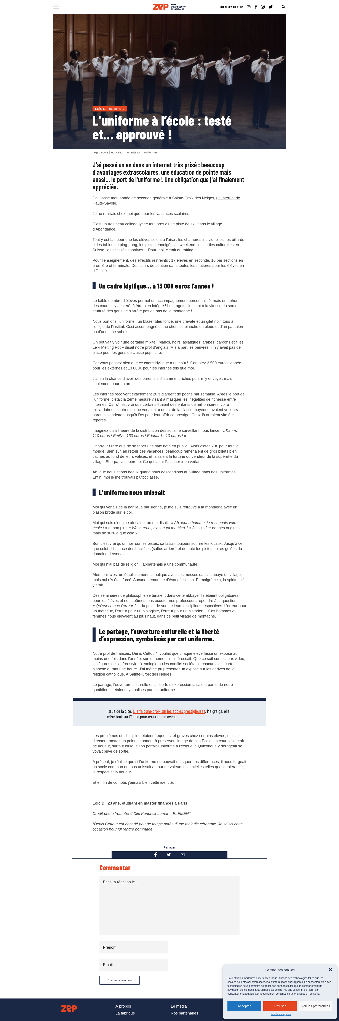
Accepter (244, 1006)
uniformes (150, 152)
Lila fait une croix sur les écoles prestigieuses (169, 711)
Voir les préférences (315, 1006)
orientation (134, 152)
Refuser (280, 1006)
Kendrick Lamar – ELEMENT (166, 813)
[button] (330, 970)
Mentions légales (281, 1014)
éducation (117, 152)
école (104, 152)
